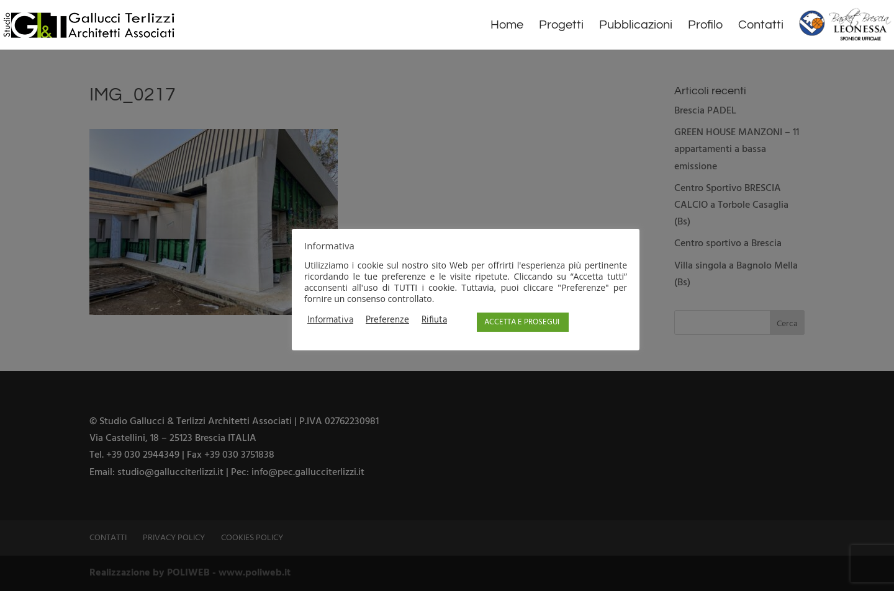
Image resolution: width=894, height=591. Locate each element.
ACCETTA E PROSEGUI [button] (521, 322)
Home (506, 25)
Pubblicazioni (635, 25)
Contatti (760, 25)
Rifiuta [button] (434, 320)
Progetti (561, 25)
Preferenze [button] (387, 320)
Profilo (705, 25)
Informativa (330, 320)
